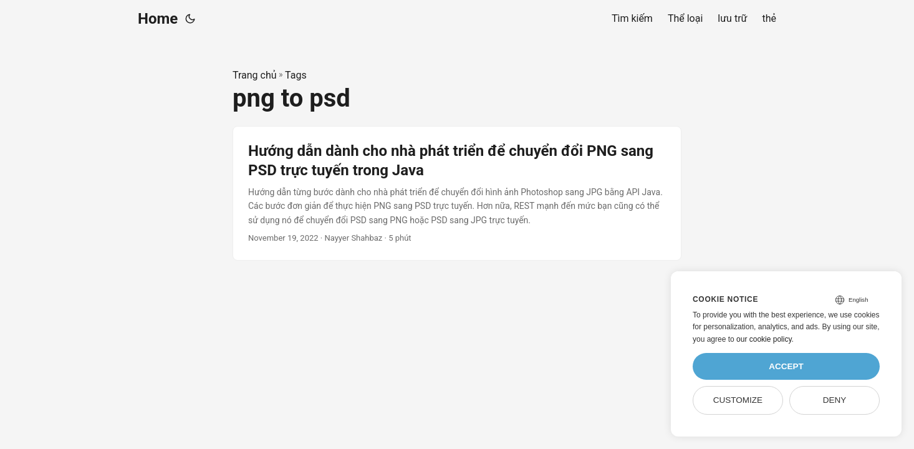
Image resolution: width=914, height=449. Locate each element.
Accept (786, 366)
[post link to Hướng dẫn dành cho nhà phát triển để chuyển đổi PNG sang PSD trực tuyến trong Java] (457, 193)
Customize (737, 400)
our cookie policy (764, 339)
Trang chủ (255, 75)
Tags (296, 75)
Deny (835, 400)
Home (158, 18)
